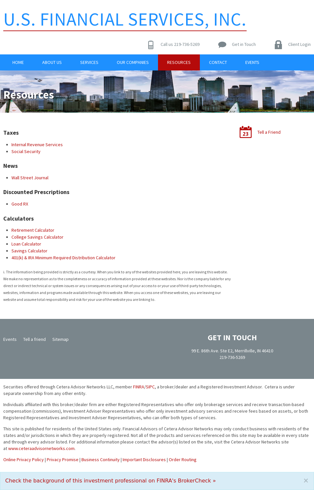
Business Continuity (100, 459)
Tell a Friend (269, 132)
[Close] (306, 480)
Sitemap (60, 339)
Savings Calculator (29, 251)
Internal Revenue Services (37, 144)
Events (252, 62)
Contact (218, 62)
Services (89, 62)
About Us (52, 62)
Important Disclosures (144, 459)
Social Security (26, 151)
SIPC (150, 387)
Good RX (19, 204)
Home (18, 62)
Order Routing (183, 459)
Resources (179, 62)
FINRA (138, 387)
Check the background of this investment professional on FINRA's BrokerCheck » (110, 481)
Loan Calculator (26, 244)
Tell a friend (34, 339)
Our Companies (133, 62)
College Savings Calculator (37, 237)
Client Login (299, 44)
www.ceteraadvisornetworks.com (41, 448)
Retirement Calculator (32, 230)
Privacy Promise (62, 459)
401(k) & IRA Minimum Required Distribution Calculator (63, 258)
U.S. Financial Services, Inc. (125, 19)
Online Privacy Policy (23, 459)
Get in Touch (244, 44)
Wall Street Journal (29, 178)
